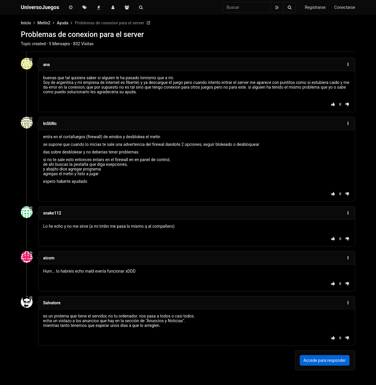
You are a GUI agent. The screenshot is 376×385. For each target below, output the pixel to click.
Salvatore (51, 302)
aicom (49, 258)
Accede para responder (325, 360)
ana (46, 64)
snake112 (52, 213)
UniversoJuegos (40, 7)
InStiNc (50, 123)
